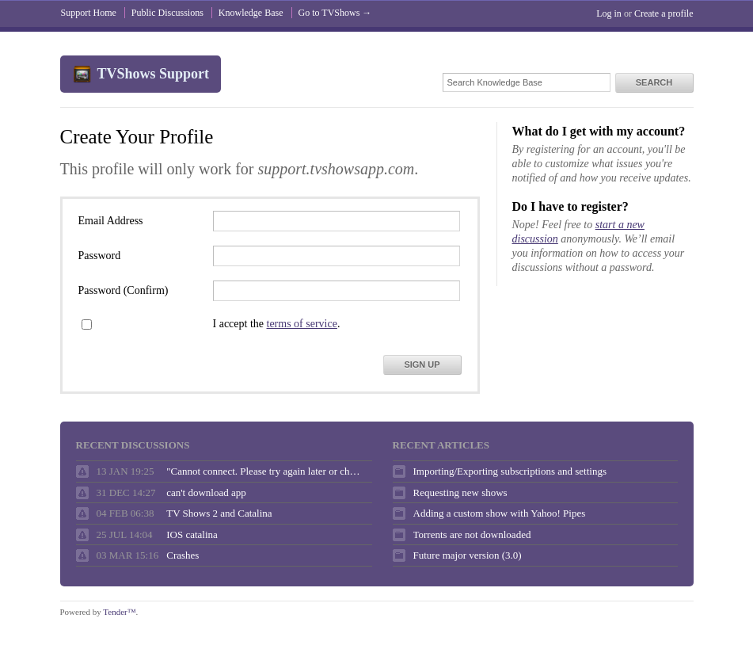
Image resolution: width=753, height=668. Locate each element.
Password (99, 255)
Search (654, 82)
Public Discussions (167, 12)
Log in (609, 13)
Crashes (182, 555)
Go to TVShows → (335, 12)
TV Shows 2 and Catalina (219, 513)
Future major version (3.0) (467, 555)
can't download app (206, 492)
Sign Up (421, 364)
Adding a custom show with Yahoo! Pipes (499, 513)
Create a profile (664, 13)
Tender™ (119, 611)
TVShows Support (153, 74)
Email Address (110, 221)
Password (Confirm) (123, 290)
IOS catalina (192, 534)
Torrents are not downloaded (472, 534)
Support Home (88, 12)
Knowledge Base (251, 12)
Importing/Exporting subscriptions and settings (510, 471)
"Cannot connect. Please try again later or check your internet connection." (265, 471)
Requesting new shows (460, 492)
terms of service (302, 324)
